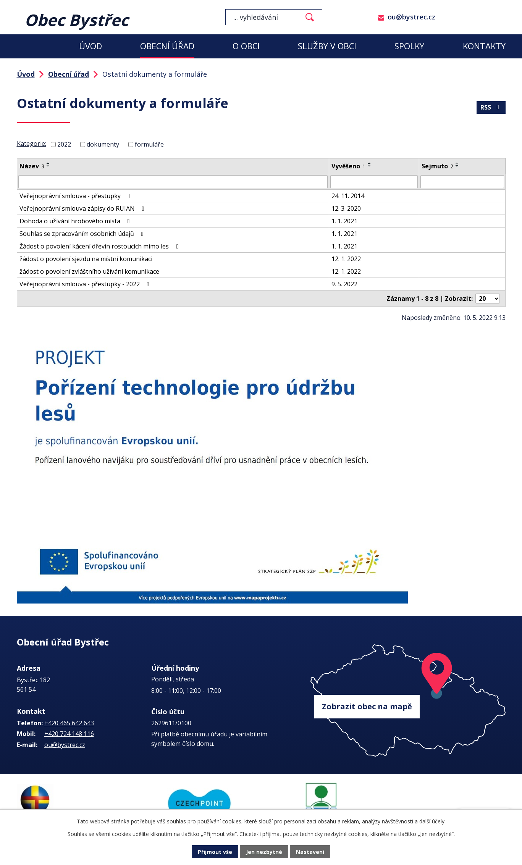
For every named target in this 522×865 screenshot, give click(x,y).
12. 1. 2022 (346, 259)
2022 (64, 144)
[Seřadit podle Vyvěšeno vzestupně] (369, 163)
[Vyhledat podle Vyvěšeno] (374, 181)
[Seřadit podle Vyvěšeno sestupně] (369, 166)
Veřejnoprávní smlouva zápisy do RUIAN (83, 208)
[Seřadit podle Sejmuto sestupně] (457, 166)
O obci (246, 46)
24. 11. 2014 (347, 196)
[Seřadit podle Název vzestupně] (48, 163)
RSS (491, 107)
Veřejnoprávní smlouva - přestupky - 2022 (85, 284)
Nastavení (310, 851)
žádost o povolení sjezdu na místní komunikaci (85, 259)
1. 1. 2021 (344, 221)
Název (31, 166)
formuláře (149, 144)
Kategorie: (31, 143)
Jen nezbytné (264, 851)
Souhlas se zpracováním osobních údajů (82, 233)
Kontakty (484, 46)
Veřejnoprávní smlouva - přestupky (76, 196)
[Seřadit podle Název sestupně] (48, 166)
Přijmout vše (215, 851)
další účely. (432, 821)
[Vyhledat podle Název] (173, 181)
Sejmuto (437, 166)
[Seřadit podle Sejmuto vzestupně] (457, 163)
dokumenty (103, 144)
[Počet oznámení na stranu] (487, 298)
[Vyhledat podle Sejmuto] (462, 181)
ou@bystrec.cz (411, 16)
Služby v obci (327, 46)
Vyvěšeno (348, 166)
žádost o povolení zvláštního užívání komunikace (89, 271)
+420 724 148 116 (69, 733)
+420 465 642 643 (69, 723)
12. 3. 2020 (346, 208)
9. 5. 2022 (344, 284)
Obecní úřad (167, 46)
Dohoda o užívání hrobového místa (76, 221)
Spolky (409, 46)
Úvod (90, 46)
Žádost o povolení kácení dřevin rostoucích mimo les (100, 246)
